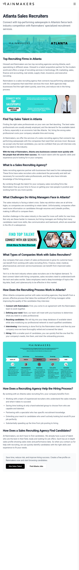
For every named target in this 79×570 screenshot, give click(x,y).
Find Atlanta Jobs (36, 466)
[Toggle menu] (74, 3)
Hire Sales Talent (15, 466)
